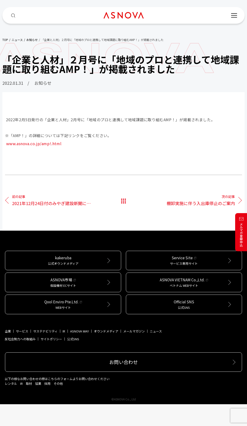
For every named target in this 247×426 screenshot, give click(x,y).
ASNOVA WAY (79, 353)
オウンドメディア (106, 353)
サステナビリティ (45, 353)
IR (64, 353)
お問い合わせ (123, 383)
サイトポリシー (51, 361)
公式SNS (73, 361)
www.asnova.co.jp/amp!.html (34, 143)
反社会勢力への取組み (20, 361)
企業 (8, 353)
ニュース (156, 353)
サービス (22, 353)
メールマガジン (134, 353)
